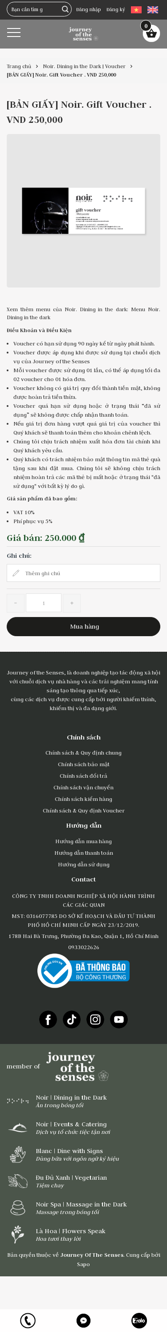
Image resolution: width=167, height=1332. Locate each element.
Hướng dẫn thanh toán (83, 852)
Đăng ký (115, 9)
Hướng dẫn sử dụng (84, 864)
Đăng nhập (88, 9)
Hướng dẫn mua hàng (83, 841)
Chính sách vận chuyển (83, 787)
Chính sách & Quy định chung (83, 752)
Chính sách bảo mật (84, 764)
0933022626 (83, 946)
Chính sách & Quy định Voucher (84, 810)
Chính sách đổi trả (83, 775)
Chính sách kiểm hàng (83, 798)
